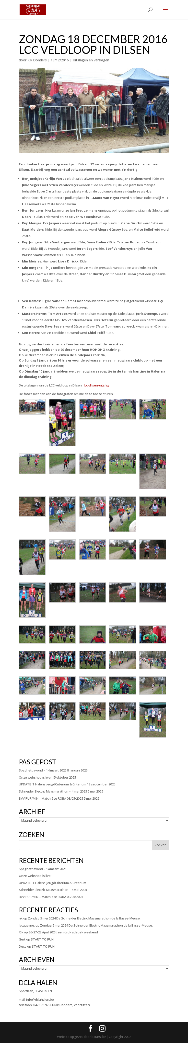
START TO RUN (42, 939)
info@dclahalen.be (40, 999)
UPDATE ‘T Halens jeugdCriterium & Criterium (52, 784)
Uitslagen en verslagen (91, 60)
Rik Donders (37, 60)
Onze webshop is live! (35, 777)
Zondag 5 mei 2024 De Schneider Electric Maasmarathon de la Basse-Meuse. (84, 918)
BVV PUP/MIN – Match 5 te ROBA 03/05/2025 (51, 798)
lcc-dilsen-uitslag (96, 385)
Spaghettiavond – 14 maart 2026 (42, 770)
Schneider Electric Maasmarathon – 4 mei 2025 (53, 791)
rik (21, 918)
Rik (21, 932)
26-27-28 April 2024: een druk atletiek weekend (63, 932)
